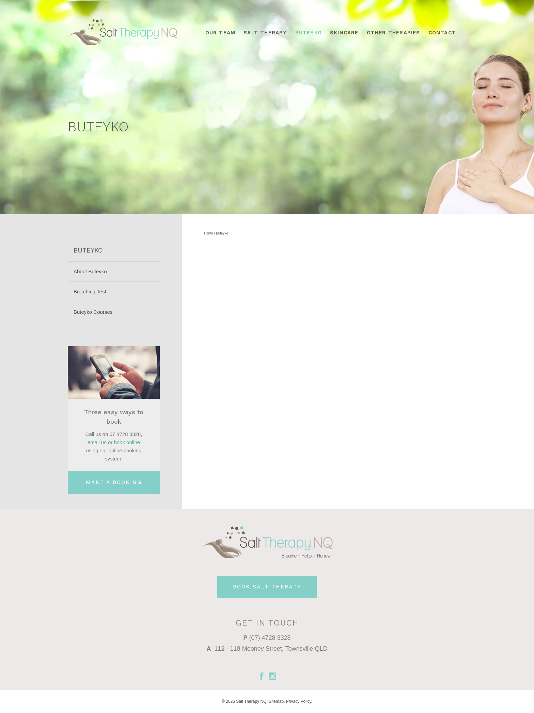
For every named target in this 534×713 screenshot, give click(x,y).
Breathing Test (90, 291)
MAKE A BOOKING (114, 482)
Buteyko (308, 33)
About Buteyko (90, 271)
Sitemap (276, 701)
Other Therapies (393, 33)
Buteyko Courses (93, 312)
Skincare (344, 33)
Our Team (220, 33)
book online (127, 442)
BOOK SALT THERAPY (267, 586)
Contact (442, 33)
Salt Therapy (265, 33)
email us (97, 442)
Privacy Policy (298, 701)
